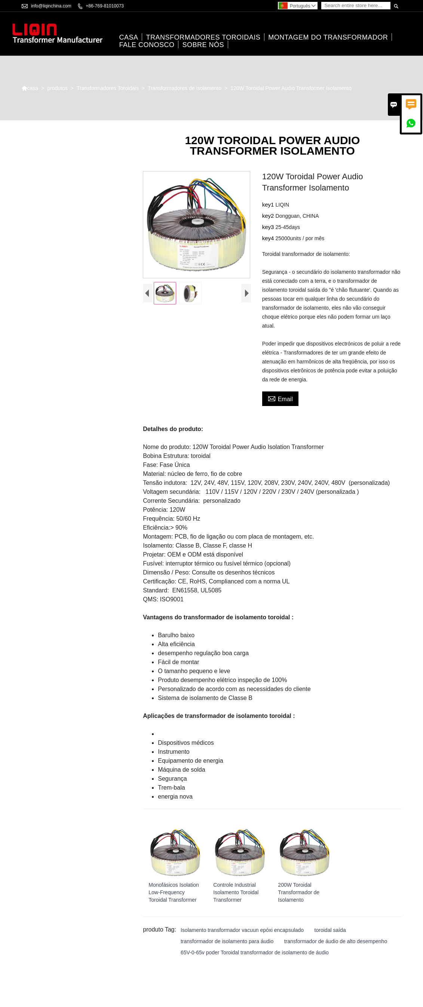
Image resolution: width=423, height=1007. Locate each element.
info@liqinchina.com (51, 6)
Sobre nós (203, 45)
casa (128, 37)
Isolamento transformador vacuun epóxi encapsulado (242, 930)
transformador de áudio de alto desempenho (335, 942)
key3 (269, 227)
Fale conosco (146, 45)
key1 (269, 205)
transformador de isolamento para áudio (227, 942)
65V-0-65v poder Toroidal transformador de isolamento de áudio (255, 953)
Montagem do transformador (328, 37)
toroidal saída (330, 930)
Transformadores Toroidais (203, 37)
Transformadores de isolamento (184, 88)
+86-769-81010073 (105, 6)
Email (280, 398)
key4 (269, 238)
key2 (269, 216)
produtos (57, 88)
